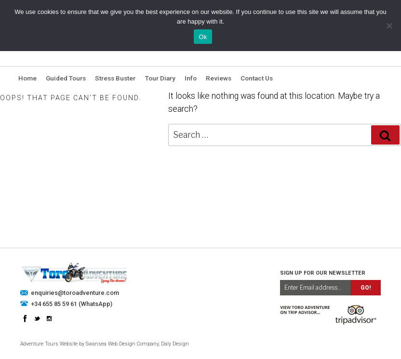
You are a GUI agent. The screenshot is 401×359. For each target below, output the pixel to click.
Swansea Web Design (110, 344)
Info (191, 78)
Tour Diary (160, 78)
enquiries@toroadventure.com (75, 292)
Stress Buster (115, 78)
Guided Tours (66, 78)
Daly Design (175, 344)
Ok (203, 36)
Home (27, 78)
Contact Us (257, 78)
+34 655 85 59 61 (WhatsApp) (71, 303)
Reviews (218, 78)
